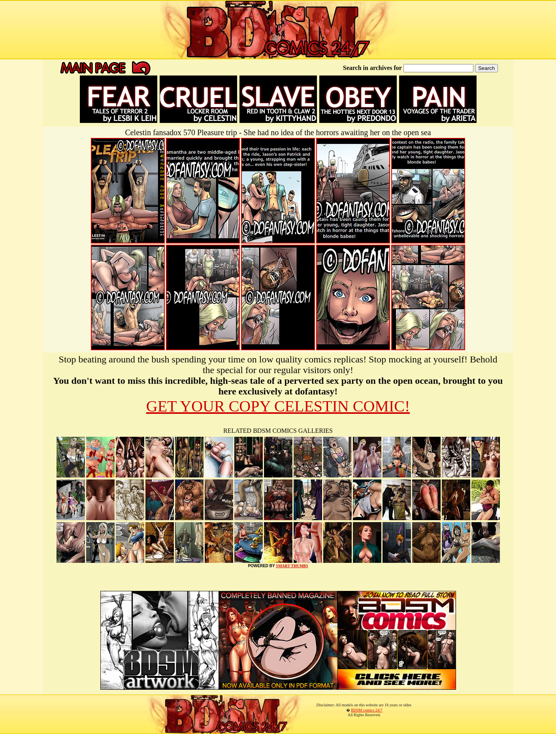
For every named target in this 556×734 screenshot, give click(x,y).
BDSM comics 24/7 (366, 710)
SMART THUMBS (292, 566)
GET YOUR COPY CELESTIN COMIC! (278, 406)
